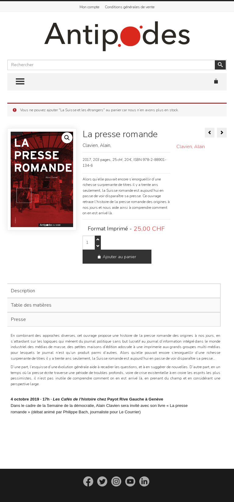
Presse (18, 305)
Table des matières (31, 291)
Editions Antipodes (104, 491)
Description (23, 276)
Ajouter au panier (135, 243)
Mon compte (89, 7)
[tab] (113, 276)
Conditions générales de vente (129, 7)
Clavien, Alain (190, 146)
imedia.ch (141, 491)
